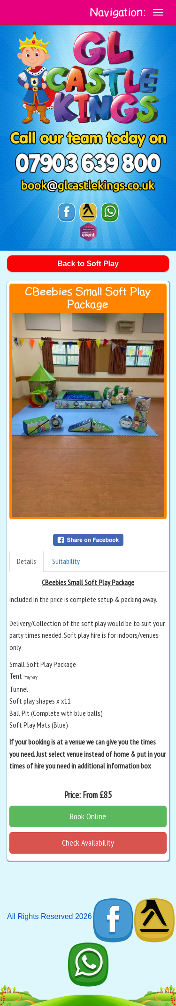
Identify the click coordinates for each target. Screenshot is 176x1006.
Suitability (66, 561)
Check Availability (88, 842)
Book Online (88, 816)
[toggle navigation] (158, 12)
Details (26, 561)
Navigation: (118, 12)
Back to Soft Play (88, 264)
